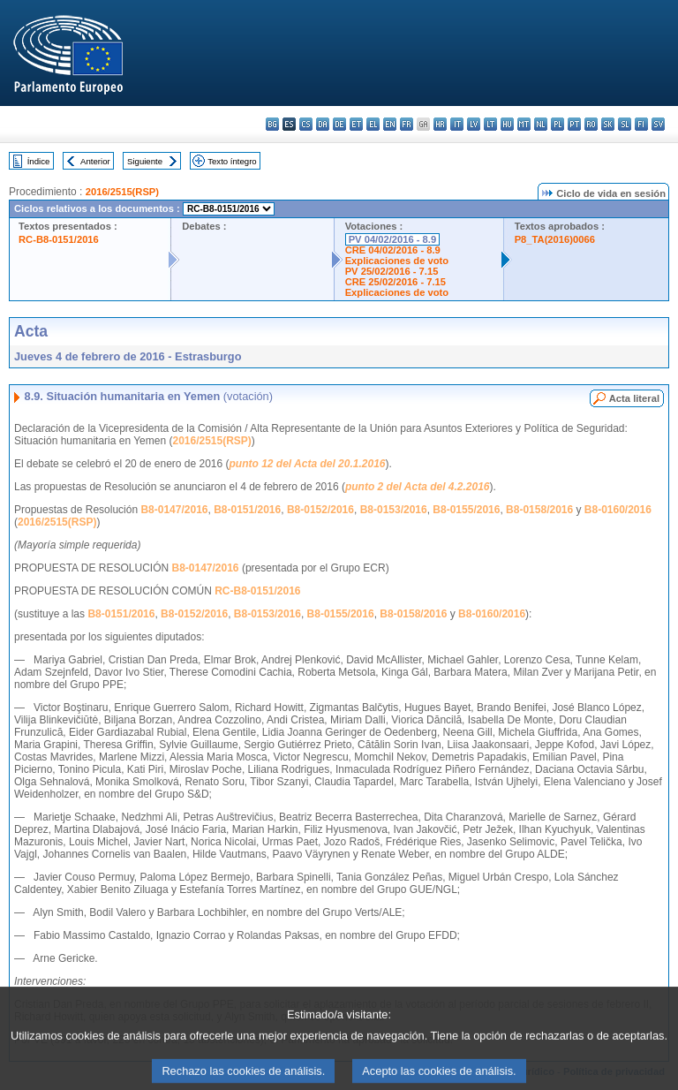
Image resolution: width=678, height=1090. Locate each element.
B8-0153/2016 (393, 509)
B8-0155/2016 (466, 509)
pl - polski (557, 124)
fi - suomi (641, 124)
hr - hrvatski (440, 124)
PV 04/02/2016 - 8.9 (393, 239)
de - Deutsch (339, 124)
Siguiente (144, 161)
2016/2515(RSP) (122, 191)
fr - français (406, 124)
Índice (38, 161)
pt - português (574, 124)
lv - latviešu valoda (473, 124)
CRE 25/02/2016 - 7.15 (395, 281)
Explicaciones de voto (397, 260)
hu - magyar (507, 124)
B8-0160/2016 (618, 509)
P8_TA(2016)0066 (555, 239)
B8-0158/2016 (539, 509)
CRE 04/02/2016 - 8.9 (393, 250)
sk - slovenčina (607, 124)
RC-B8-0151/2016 (59, 239)
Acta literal (634, 398)
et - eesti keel (356, 124)
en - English (389, 124)
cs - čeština (306, 124)
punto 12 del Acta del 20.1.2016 (308, 464)
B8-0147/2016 (173, 509)
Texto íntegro (231, 161)
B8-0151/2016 (247, 509)
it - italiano (456, 124)
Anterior (95, 161)
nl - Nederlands (540, 124)
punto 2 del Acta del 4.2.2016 (417, 487)
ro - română (591, 124)
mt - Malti (524, 124)
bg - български (272, 124)
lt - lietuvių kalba (490, 124)
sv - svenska (658, 124)
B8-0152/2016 (320, 509)
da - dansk (322, 124)
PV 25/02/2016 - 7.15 (392, 271)
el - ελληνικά (373, 124)
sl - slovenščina (624, 124)
